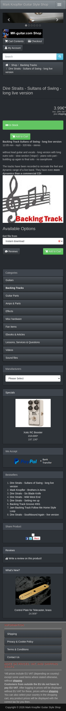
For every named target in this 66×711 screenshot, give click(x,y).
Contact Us (13, 657)
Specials (10, 392)
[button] (7, 18)
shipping (62, 114)
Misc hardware (14, 319)
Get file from (10, 236)
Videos (9, 350)
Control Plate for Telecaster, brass (33, 610)
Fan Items (11, 326)
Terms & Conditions (18, 649)
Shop (14, 65)
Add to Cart (20, 136)
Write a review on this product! (25, 558)
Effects (9, 311)
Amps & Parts (13, 303)
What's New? (12, 570)
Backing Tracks (28, 65)
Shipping (12, 633)
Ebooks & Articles (15, 334)
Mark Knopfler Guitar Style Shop (25, 4)
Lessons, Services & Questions (23, 342)
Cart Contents (14, 41)
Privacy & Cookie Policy (20, 641)
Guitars (10, 280)
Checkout (35, 41)
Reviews (11, 251)
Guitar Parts (12, 295)
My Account (13, 48)
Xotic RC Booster (33, 432)
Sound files (12, 357)
